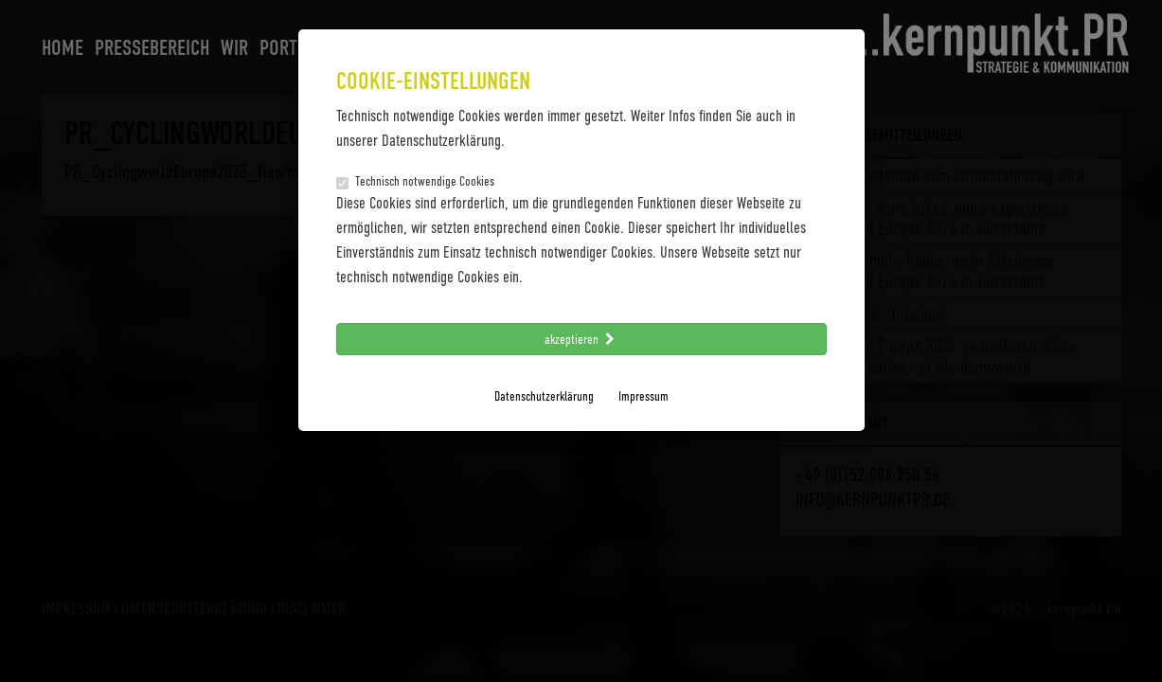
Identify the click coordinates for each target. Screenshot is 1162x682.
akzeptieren (581, 339)
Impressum (643, 395)
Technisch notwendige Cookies (415, 180)
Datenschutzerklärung (544, 395)
